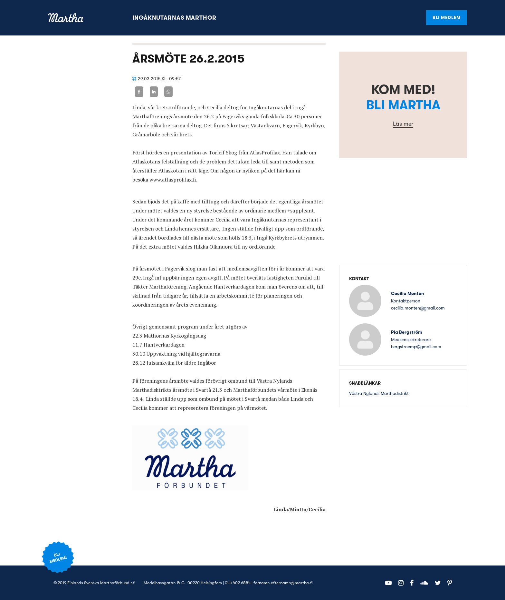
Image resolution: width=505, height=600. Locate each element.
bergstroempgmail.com (416, 346)
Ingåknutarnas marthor (174, 18)
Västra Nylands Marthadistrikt (379, 393)
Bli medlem (447, 17)
